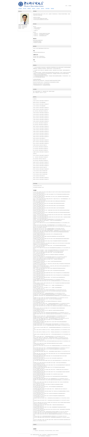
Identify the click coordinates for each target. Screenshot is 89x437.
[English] (70, 5)
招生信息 (24, 8)
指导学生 (42, 8)
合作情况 (38, 8)
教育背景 (29, 8)
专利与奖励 (47, 8)
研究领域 (20, 8)
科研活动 (33, 8)
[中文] (66, 5)
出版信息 (52, 8)
